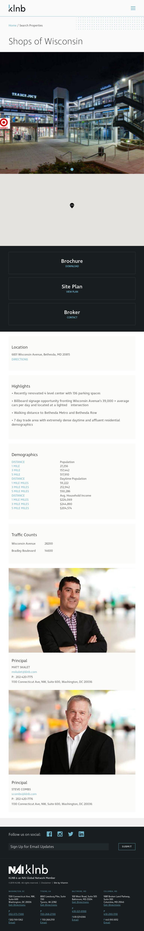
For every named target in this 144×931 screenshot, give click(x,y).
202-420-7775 (24, 677)
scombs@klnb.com (24, 794)
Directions (20, 359)
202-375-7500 (16, 914)
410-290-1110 (111, 914)
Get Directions (17, 905)
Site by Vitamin (61, 882)
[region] (72, 208)
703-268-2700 (48, 914)
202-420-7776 (24, 799)
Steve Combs (21, 789)
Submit (127, 846)
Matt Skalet (21, 667)
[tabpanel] (72, 113)
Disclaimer (46, 882)
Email (12, 922)
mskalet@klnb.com (24, 672)
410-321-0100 (79, 911)
